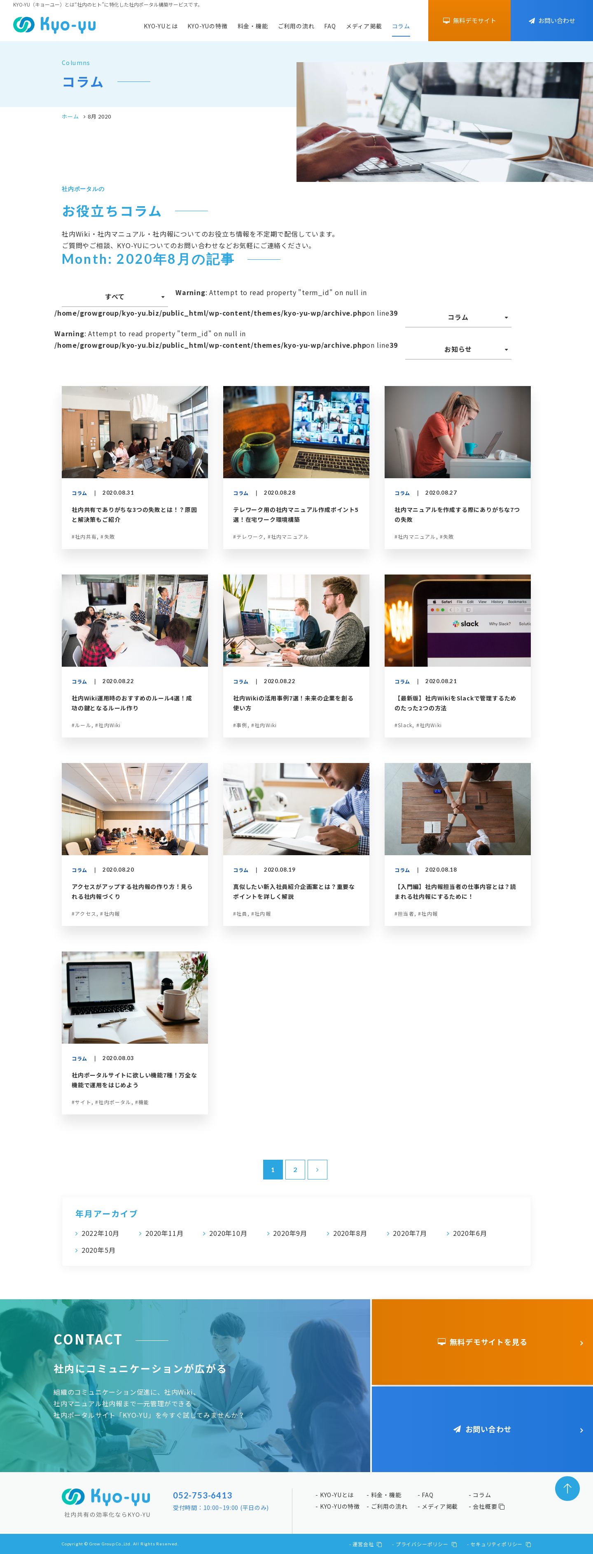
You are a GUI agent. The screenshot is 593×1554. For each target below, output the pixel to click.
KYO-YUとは (160, 26)
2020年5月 (99, 1250)
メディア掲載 (364, 26)
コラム (401, 26)
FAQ (330, 26)
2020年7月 (410, 1233)
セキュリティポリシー (500, 1543)
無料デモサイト (469, 20)
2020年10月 (228, 1233)
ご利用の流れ (296, 26)
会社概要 (489, 1506)
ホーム (70, 116)
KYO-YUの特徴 (207, 26)
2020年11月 (164, 1233)
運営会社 (367, 1543)
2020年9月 (290, 1233)
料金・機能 (253, 26)
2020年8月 (350, 1233)
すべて (115, 296)
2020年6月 (470, 1233)
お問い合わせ (552, 20)
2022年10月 (100, 1233)
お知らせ (458, 349)
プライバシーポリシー (426, 1543)
